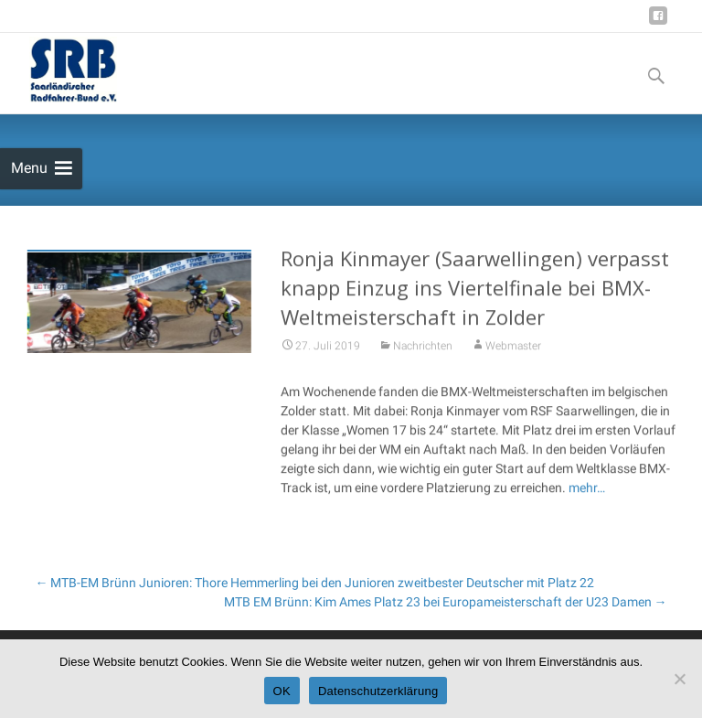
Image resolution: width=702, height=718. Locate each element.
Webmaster (513, 349)
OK (282, 691)
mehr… (587, 491)
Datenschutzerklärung (378, 691)
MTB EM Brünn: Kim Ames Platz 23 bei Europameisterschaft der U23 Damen (445, 602)
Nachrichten (422, 349)
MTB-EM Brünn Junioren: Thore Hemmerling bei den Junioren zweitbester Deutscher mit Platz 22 (314, 582)
